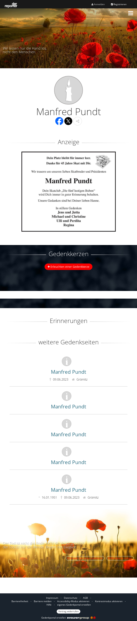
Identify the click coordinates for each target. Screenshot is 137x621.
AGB (85, 597)
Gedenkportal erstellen (68, 617)
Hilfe (48, 604)
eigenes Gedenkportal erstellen (74, 604)
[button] (130, 13)
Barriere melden (42, 601)
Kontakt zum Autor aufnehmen (85, 558)
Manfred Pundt (68, 371)
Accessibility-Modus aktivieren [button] (73, 601)
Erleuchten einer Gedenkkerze (68, 266)
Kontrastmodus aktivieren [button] (108, 601)
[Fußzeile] (68, 604)
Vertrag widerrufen (68, 611)
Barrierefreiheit (19, 601)
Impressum (52, 597)
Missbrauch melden (120, 558)
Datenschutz (70, 597)
